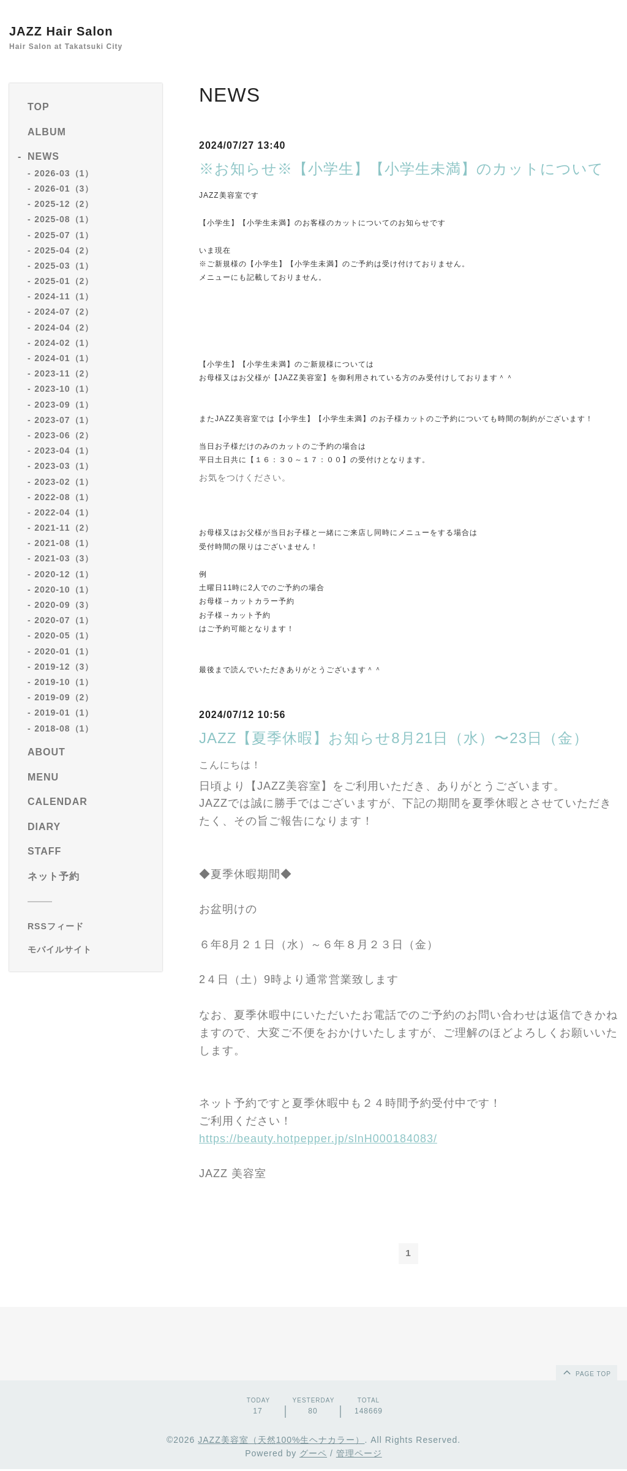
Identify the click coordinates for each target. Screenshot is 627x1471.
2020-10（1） (64, 589)
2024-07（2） (64, 311)
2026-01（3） (64, 188)
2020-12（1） (64, 574)
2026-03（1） (64, 173)
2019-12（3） (64, 667)
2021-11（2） (64, 528)
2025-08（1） (64, 219)
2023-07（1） (64, 420)
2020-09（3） (64, 605)
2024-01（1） (64, 358)
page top (586, 1374)
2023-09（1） (64, 405)
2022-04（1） (64, 512)
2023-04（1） (64, 450)
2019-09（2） (64, 697)
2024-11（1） (64, 296)
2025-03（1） (64, 266)
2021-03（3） (64, 558)
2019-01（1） (64, 712)
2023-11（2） (64, 373)
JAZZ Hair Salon (61, 31)
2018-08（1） (64, 728)
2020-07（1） (64, 620)
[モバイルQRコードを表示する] (90, 949)
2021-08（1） (64, 543)
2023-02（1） (64, 482)
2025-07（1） (64, 235)
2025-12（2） (64, 204)
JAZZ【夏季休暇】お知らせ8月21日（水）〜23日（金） (393, 738)
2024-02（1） (64, 343)
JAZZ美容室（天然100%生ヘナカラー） (281, 1441)
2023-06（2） (64, 435)
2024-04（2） (64, 327)
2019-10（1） (64, 682)
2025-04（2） (64, 250)
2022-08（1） (64, 497)
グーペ (313, 1455)
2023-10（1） (64, 389)
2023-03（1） (64, 466)
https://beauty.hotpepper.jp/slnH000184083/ (318, 1138)
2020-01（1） (64, 651)
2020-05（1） (64, 635)
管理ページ (359, 1455)
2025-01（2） (64, 281)
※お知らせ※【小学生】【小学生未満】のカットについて (401, 168)
